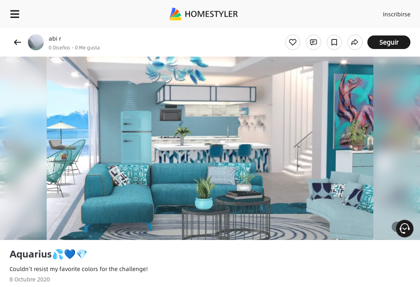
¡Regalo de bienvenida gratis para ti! (321, 33)
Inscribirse (384, 12)
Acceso (352, 12)
